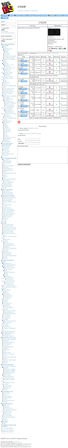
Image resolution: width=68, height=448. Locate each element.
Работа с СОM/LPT (9, 354)
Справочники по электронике (7, 308)
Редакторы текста (8, 230)
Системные (9, 109)
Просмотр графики (10, 369)
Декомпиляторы (8, 170)
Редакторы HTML (9, 232)
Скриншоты (51, 37)
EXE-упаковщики (8, 209)
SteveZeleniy (63, 109)
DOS (5, 47)
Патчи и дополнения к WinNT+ (7, 76)
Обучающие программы (5, 290)
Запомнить (5, 28)
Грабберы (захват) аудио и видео (8, 383)
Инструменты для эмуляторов (7, 154)
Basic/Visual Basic (8, 165)
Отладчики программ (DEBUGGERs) (8, 179)
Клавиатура (8, 130)
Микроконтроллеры (10, 313)
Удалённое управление (10, 357)
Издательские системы (10, 227)
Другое (7, 140)
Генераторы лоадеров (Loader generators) (9, 410)
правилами (26, 445)
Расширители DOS (10, 57)
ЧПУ (6, 270)
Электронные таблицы (10, 229)
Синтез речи (8, 385)
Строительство (10, 282)
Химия (5, 301)
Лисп (5, 174)
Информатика (7, 263)
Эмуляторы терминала (10, 339)
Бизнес (5, 257)
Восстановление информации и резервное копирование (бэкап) (8, 213)
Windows (6, 63)
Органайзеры (7, 254)
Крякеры (7, 406)
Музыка (7, 293)
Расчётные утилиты (10, 310)
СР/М (5, 84)
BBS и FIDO (7, 352)
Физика (6, 300)
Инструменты (9, 110)
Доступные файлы (23, 53)
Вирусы (6, 420)
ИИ (5, 423)
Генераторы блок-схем (10, 173)
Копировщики (7, 200)
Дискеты (6, 218)
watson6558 (63, 79)
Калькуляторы (9, 295)
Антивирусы (7, 334)
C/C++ (5, 164)
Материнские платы (10, 137)
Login (61, 59)
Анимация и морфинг (10, 366)
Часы (5, 394)
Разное (5, 219)
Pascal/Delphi (7, 162)
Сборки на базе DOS (10, 56)
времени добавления (52, 53)
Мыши (6, 127)
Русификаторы (9, 99)
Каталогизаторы (8, 199)
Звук (6, 124)
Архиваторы (34, 10)
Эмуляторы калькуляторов (5, 147)
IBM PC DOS (8, 48)
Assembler (6, 159)
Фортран (6, 167)
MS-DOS (7, 50)
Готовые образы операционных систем (7, 90)
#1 (18, 128)
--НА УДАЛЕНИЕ (8, 428)
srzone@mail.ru (16, 441)
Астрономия (7, 315)
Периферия (8, 138)
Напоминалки (7, 396)
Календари (7, 393)
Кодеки (7, 388)
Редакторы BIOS (8, 192)
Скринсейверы (8, 397)
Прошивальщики (8, 194)
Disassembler (8, 161)
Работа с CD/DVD (11, 103)
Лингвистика (7, 326)
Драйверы (6, 122)
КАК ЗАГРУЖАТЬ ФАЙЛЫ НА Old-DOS (7, 430)
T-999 (61, 63)
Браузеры (6, 340)
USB (6, 133)
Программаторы (9, 312)
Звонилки (6, 345)
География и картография (6, 318)
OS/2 (5, 60)
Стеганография (8, 415)
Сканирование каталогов (6, 205)
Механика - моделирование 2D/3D (7, 277)
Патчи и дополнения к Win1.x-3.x (8, 67)
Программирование (10, 264)
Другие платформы (10, 59)
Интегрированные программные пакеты (7, 225)
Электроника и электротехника (6, 303)
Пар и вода (9, 269)
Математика (7, 294)
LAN (5, 355)
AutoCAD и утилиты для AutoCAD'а (8, 280)
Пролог (6, 176)
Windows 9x (8, 69)
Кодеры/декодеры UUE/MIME (7, 347)
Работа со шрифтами (10, 248)
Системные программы (10, 96)
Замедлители (8, 116)
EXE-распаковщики (9, 210)
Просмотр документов (5, 240)
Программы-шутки (9, 400)
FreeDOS (7, 54)
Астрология (7, 316)
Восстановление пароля (7, 32)
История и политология (5, 324)
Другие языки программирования (6, 184)
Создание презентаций (10, 255)
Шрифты (7, 246)
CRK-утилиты (8, 408)
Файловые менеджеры (10, 197)
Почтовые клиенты (9, 342)
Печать (6, 242)
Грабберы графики (10, 372)
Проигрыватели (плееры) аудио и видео (7, 377)
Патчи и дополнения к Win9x (7, 71)
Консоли (6, 149)
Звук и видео (7, 375)
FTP (5, 351)
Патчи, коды (8, 412)
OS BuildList (7, 141)
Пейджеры (7, 349)
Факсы (5, 358)
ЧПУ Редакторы (10, 272)
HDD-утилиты (8, 216)
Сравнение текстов (10, 245)
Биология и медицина (10, 321)
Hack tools (6, 405)
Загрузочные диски (9, 88)
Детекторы (8, 414)
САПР (6, 275)
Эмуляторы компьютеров (5, 151)
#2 (18, 133)
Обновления (8, 121)
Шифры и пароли (8, 336)
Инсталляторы (10, 104)
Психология (8, 322)
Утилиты (7, 100)
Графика (6, 367)
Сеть (6, 134)
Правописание (8, 252)
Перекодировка (9, 243)
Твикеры (7, 97)
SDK (7, 51)
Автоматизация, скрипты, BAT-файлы (7, 107)
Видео (6, 125)
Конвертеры (8, 373)
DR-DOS (7, 53)
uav (61, 72)
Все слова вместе (6, 39)
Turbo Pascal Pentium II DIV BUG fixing (8, 112)
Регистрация (4, 31)
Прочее (8, 115)
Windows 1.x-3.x (9, 65)
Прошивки (7, 191)
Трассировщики (9, 182)
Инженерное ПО (8, 266)
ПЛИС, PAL (8, 306)
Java (5, 177)
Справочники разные (9, 331)
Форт (5, 171)
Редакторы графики (10, 370)
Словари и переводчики (5, 250)
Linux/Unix (7, 82)
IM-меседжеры (8, 343)
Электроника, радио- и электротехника (8, 284)
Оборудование (10, 102)
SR (54, 46)
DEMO (5, 399)
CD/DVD (7, 128)
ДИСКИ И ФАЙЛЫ (23, 10)
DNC (7, 273)
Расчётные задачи (9, 267)
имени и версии (41, 53)
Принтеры (7, 131)
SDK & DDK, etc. (8, 168)
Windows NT (8, 73)
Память (7, 136)
